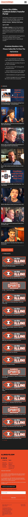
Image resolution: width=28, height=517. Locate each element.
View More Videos (7, 250)
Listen (5, 268)
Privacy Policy (11, 465)
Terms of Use (23, 505)
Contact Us (11, 468)
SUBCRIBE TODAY (14, 55)
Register (10, 464)
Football (4, 465)
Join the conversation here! (8, 486)
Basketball (4, 464)
